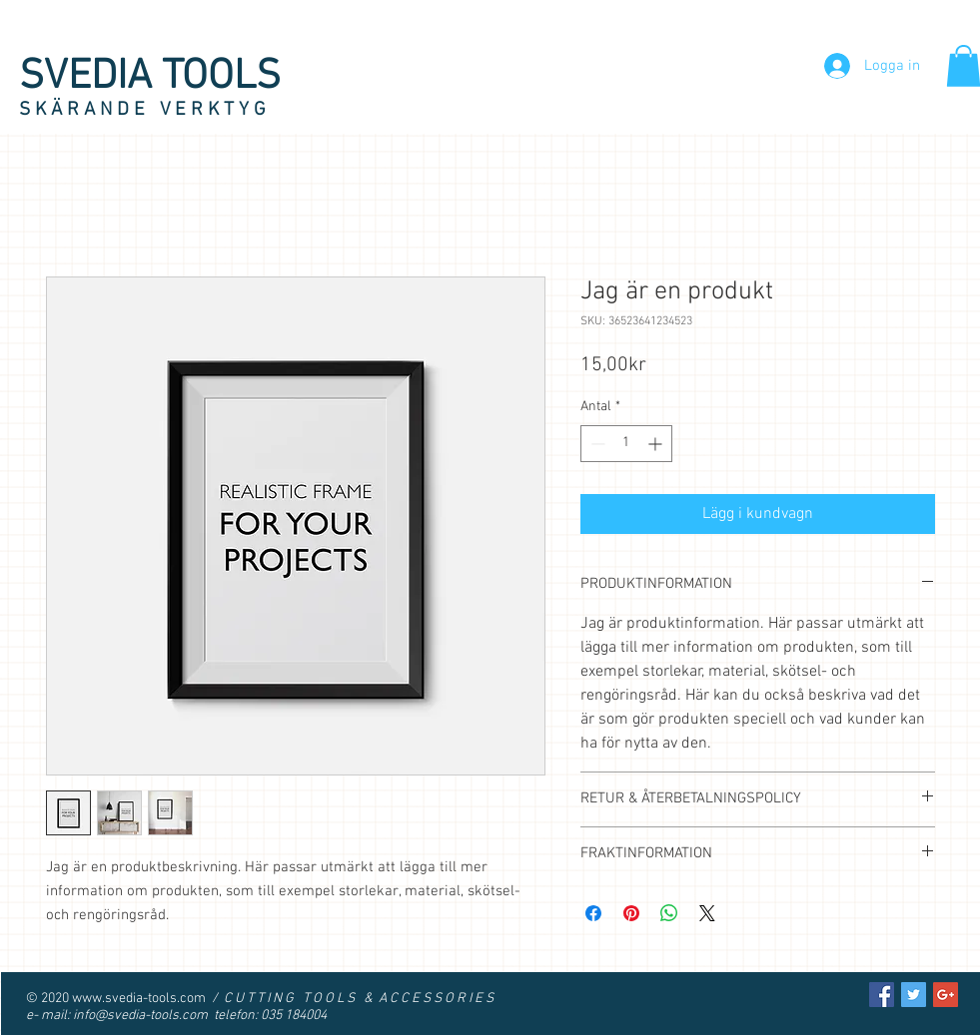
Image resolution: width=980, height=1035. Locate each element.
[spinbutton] (626, 443)
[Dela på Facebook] (593, 913)
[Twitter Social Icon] (913, 994)
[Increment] (656, 443)
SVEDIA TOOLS (150, 77)
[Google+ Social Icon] (945, 994)
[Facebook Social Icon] (881, 994)
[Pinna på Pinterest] (631, 913)
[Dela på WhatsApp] (669, 913)
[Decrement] (595, 443)
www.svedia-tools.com (139, 998)
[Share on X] (707, 913)
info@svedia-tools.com (140, 1015)
